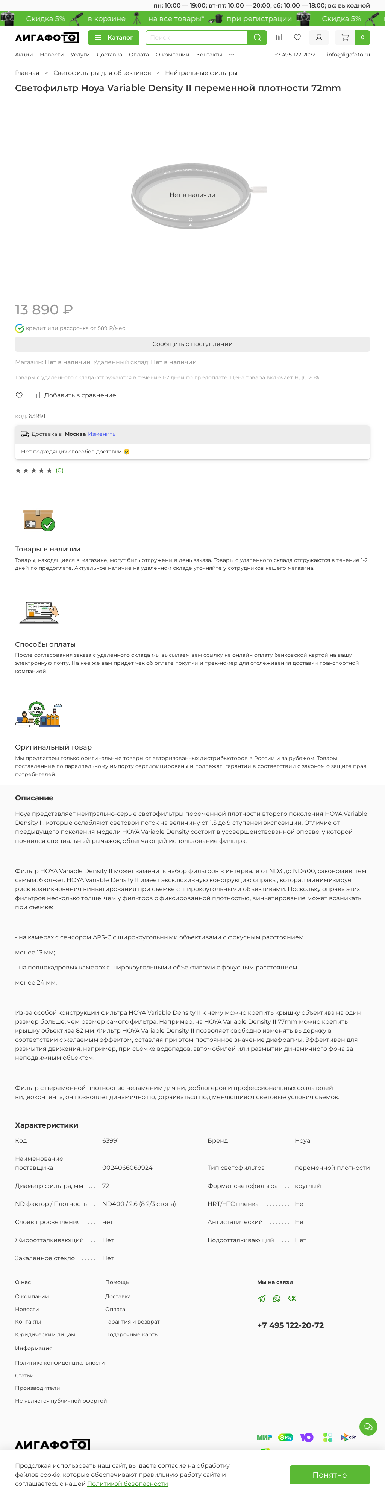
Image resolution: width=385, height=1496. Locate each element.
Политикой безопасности (127, 1483)
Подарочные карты (132, 1334)
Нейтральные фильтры (201, 72)
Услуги (80, 54)
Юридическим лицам (45, 1334)
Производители (37, 1388)
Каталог (113, 37)
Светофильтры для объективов (102, 72)
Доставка (109, 54)
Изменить (101, 433)
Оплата (139, 54)
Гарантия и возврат (132, 1321)
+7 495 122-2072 (294, 54)
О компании (172, 54)
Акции (24, 54)
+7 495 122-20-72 (290, 1325)
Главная (27, 72)
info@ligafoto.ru (348, 54)
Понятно (329, 1474)
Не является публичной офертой (61, 1400)
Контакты (209, 54)
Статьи (24, 1375)
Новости (52, 54)
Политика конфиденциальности (60, 1362)
